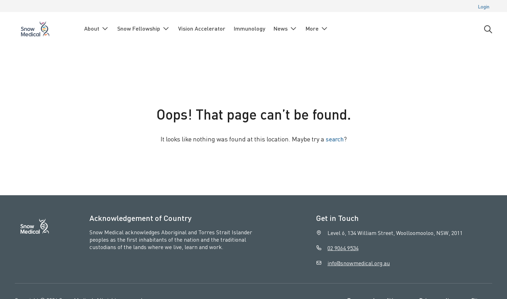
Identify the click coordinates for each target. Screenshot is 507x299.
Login (483, 6)
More (317, 28)
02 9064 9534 (342, 248)
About (96, 28)
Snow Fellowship (143, 28)
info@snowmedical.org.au (358, 263)
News (285, 28)
